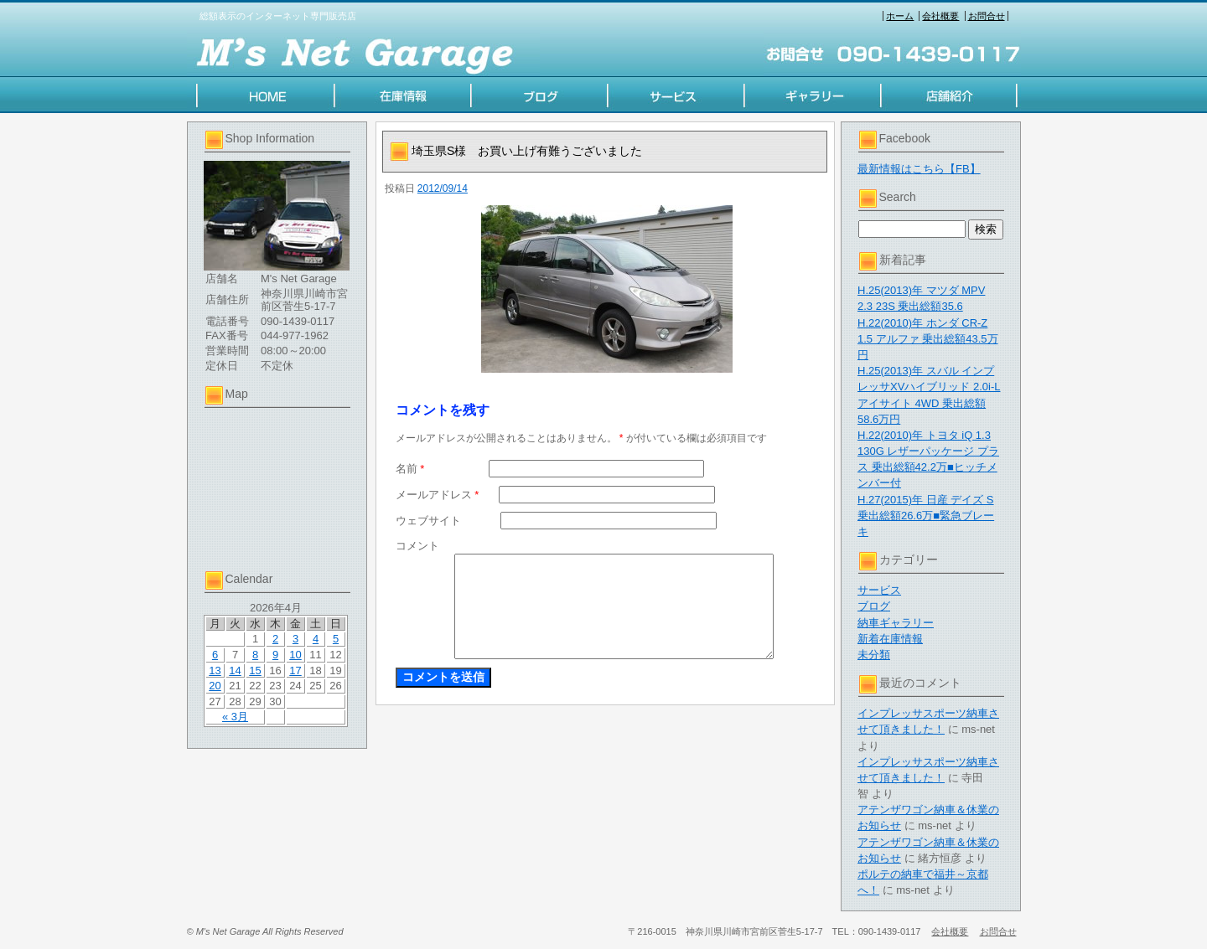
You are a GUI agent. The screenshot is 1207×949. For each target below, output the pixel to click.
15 (255, 670)
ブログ (873, 606)
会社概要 (940, 16)
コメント (417, 545)
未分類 (873, 654)
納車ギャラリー (895, 622)
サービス (879, 590)
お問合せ (986, 16)
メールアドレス (437, 494)
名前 (410, 468)
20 (214, 685)
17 (295, 670)
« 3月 (235, 716)
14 (235, 670)
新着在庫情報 (890, 638)
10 (295, 654)
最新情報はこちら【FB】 (919, 168)
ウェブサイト (428, 520)
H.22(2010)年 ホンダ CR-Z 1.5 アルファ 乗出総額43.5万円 (927, 339)
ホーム (900, 16)
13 (214, 670)
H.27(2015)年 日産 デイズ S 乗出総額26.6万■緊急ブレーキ (925, 515)
